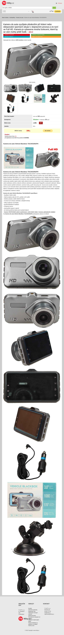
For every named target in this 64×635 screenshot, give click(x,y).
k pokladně (57, 11)
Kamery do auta (19, 17)
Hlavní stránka (5, 17)
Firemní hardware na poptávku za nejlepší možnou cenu (33, 624)
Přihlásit (60, 3)
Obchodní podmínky (32, 609)
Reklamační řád (31, 611)
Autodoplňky (12, 17)
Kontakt (30, 608)
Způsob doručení (32, 615)
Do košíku (47, 130)
